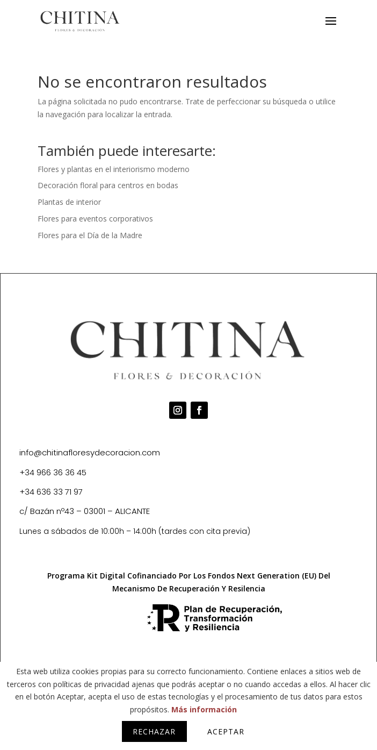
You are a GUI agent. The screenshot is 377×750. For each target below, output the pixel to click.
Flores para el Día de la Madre (90, 235)
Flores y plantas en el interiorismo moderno (114, 169)
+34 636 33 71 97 (51, 491)
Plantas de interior (69, 202)
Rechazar (154, 731)
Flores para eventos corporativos (95, 218)
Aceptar (225, 731)
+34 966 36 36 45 (52, 472)
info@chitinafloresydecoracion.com (89, 452)
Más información (204, 709)
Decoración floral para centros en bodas (108, 185)
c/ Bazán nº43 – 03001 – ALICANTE (84, 511)
